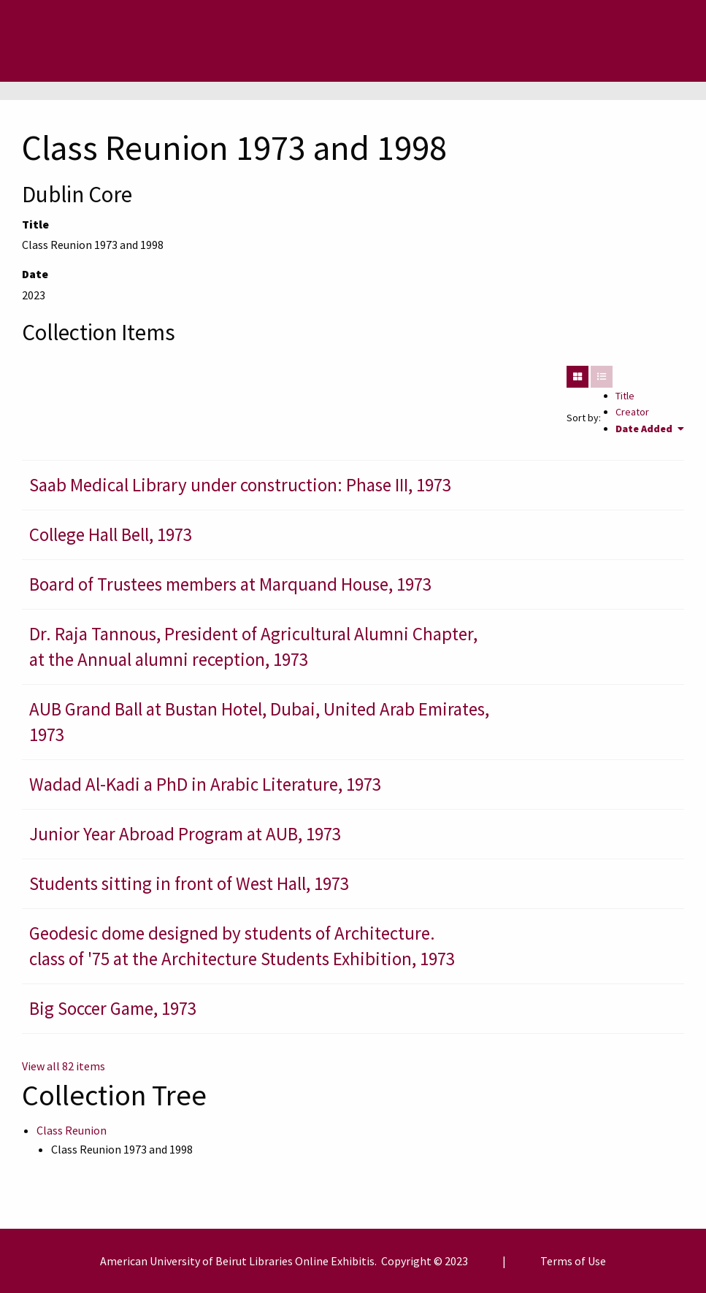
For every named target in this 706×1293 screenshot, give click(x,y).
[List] (602, 377)
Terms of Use (573, 1261)
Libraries (271, 1261)
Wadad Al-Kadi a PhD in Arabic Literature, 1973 (205, 784)
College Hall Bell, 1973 (110, 534)
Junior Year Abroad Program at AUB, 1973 (185, 833)
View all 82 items (63, 1066)
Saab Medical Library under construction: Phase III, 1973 (240, 484)
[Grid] (577, 377)
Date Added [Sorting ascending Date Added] (645, 428)
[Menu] (69, 40)
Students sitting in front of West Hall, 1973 (189, 883)
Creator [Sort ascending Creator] (632, 411)
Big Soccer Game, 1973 (112, 1008)
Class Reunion (72, 1130)
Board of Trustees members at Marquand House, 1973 (230, 584)
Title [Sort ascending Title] (624, 395)
